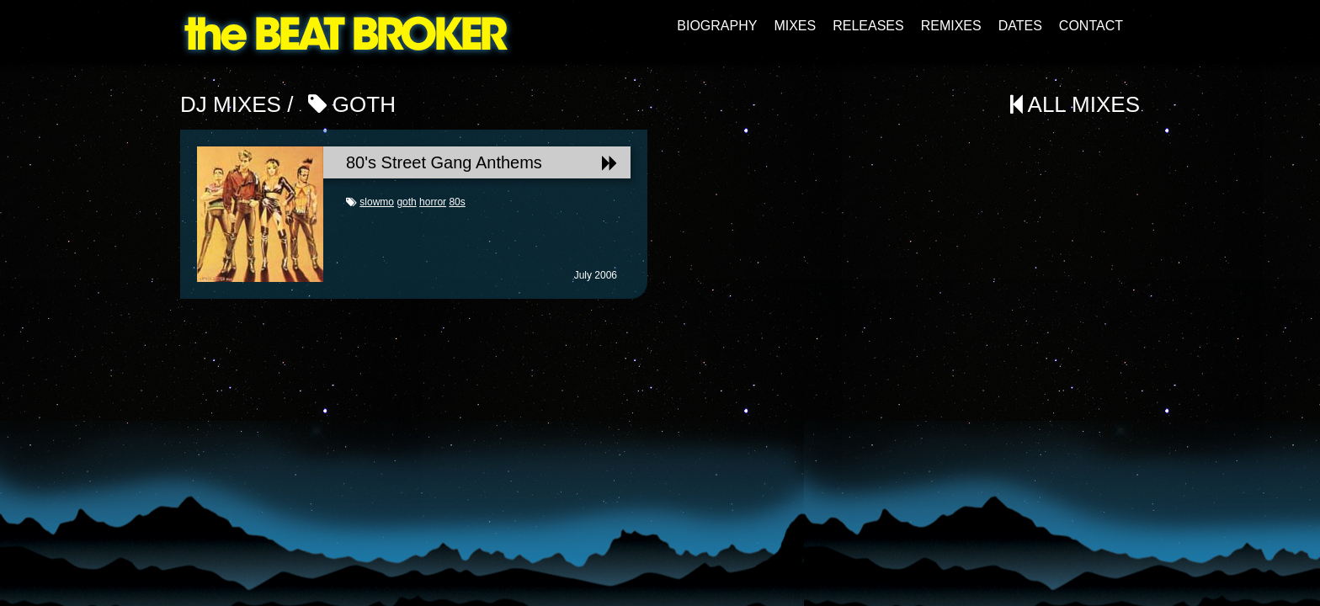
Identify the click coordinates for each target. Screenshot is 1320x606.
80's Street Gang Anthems (482, 162)
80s (457, 202)
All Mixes (1075, 104)
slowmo (376, 202)
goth (406, 202)
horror (432, 202)
